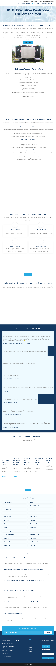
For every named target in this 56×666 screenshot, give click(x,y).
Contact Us (46, 646)
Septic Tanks (31, 645)
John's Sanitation (30, 664)
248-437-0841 (27, 1)
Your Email (44, 652)
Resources (30, 647)
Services (30, 649)
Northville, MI (33, 516)
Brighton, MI (7, 516)
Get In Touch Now (28, 42)
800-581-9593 (36, 1)
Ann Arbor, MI (7, 502)
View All (28, 490)
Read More (4, 476)
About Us (30, 651)
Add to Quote (28, 274)
